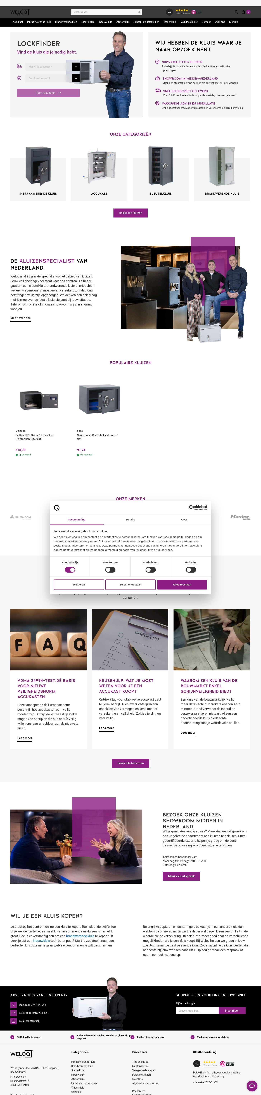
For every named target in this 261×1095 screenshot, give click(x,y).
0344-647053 (18, 1075)
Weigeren (79, 584)
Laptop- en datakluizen (146, 24)
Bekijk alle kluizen (130, 214)
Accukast (18, 24)
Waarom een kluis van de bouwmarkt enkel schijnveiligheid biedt (209, 688)
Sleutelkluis (88, 24)
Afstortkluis (123, 24)
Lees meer (24, 740)
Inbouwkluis (105, 24)
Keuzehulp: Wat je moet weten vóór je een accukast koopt (126, 688)
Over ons (220, 24)
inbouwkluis (41, 942)
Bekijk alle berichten (130, 765)
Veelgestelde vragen (143, 1073)
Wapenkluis (170, 24)
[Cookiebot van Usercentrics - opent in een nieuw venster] (191, 507)
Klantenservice (140, 1068)
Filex (80, 432)
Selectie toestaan (131, 584)
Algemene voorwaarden (145, 1085)
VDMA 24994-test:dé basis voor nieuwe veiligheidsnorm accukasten (46, 690)
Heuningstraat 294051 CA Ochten (20, 1085)
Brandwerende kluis (66, 24)
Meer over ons (20, 320)
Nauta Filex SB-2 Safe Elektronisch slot (98, 439)
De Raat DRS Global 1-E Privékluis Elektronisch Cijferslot (37, 439)
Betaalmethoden (141, 1077)
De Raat (20, 432)
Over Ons (137, 1081)
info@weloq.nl (18, 1079)
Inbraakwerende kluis (39, 24)
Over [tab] (184, 519)
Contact (206, 24)
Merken (233, 24)
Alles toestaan (182, 584)
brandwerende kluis (80, 938)
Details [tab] (130, 519)
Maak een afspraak (182, 878)
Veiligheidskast (189, 24)
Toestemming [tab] (77, 519)
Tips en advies (140, 1064)
